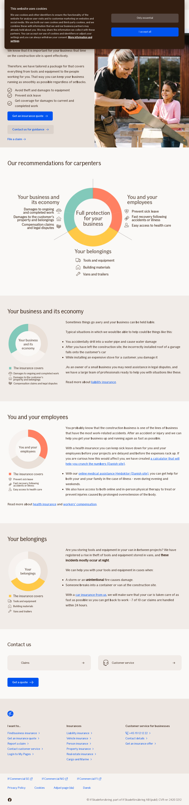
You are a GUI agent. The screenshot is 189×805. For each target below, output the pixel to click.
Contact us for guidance (30, 129)
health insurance (44, 504)
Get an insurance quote (30, 116)
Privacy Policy (16, 787)
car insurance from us (90, 595)
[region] (94, 24)
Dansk (87, 787)
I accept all (145, 31)
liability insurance (103, 382)
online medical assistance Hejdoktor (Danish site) (113, 473)
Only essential (145, 17)
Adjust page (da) (64, 787)
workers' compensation (80, 504)
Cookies (39, 787)
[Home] (10, 714)
